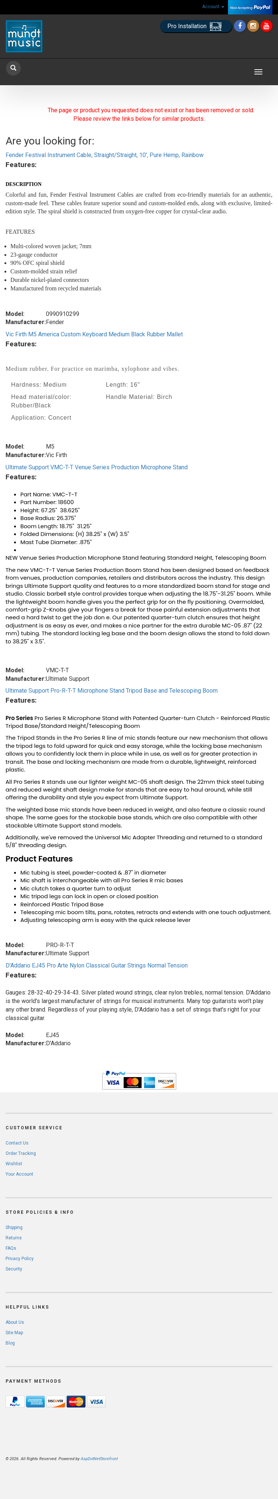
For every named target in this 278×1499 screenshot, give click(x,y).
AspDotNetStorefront (99, 1458)
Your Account (19, 1174)
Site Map (14, 1332)
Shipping (14, 1227)
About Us (15, 1322)
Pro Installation (196, 26)
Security (14, 1269)
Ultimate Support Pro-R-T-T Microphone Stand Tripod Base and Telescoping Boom (112, 690)
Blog (10, 1343)
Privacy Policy (20, 1258)
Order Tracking (21, 1153)
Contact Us (17, 1143)
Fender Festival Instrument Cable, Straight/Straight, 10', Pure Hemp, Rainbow (105, 155)
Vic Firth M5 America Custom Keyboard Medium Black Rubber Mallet (94, 334)
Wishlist (14, 1163)
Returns (14, 1237)
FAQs (11, 1248)
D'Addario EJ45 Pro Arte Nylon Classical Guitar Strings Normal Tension (97, 965)
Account (213, 6)
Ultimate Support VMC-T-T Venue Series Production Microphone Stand (97, 467)
